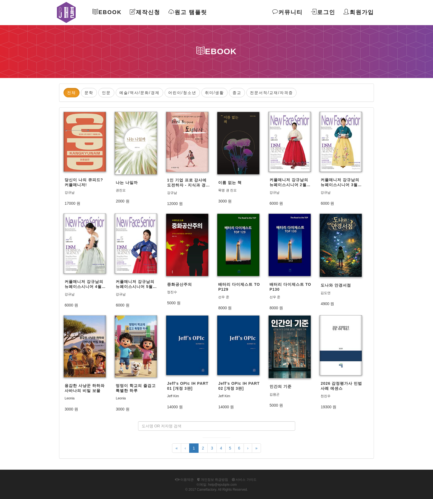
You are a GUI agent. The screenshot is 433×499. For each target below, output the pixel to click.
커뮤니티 (287, 12)
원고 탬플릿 (187, 12)
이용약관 (184, 480)
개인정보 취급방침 (212, 480)
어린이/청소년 (182, 92)
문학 (89, 92)
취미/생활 (214, 92)
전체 (71, 92)
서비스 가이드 (244, 480)
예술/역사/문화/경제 (139, 92)
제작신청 (145, 12)
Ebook (107, 12)
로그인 (323, 12)
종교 (237, 92)
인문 (106, 92)
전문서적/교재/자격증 (271, 92)
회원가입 (359, 12)
